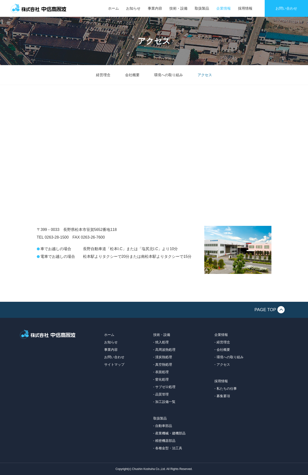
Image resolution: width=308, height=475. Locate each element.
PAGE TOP (265, 309)
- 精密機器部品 (164, 441)
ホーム (109, 335)
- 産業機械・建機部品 (169, 433)
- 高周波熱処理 (164, 350)
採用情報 (221, 381)
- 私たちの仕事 (225, 388)
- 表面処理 (161, 372)
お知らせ (111, 342)
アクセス (205, 75)
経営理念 (103, 75)
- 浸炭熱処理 (162, 357)
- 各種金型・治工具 (167, 448)
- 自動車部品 (162, 426)
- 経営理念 (222, 342)
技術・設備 (161, 335)
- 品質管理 (161, 394)
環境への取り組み (168, 75)
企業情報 (221, 335)
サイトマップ (114, 364)
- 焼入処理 (161, 342)
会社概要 (132, 75)
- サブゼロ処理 (164, 387)
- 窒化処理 (161, 379)
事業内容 (111, 350)
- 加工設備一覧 (164, 402)
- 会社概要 (222, 350)
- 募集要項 (222, 396)
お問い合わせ (114, 357)
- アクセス (222, 364)
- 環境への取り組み (229, 357)
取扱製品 (160, 418)
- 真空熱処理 (162, 364)
